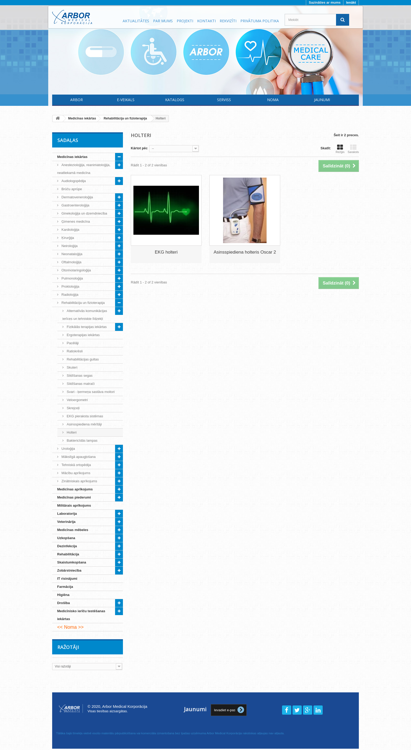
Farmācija (65, 587)
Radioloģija (69, 295)
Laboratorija (67, 514)
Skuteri (71, 367)
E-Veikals (125, 99)
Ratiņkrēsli (74, 351)
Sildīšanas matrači (80, 384)
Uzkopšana (66, 538)
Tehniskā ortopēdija (76, 465)
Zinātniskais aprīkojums (79, 481)
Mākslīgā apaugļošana (78, 457)
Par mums (163, 20)
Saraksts (353, 149)
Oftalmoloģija (71, 262)
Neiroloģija (69, 246)
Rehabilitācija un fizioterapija (83, 303)
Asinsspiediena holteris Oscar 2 (245, 252)
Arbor (76, 99)
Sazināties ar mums (324, 2)
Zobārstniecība (69, 570)
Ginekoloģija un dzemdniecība (84, 213)
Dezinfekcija (67, 546)
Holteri (71, 432)
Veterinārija (66, 522)
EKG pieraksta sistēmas (84, 416)
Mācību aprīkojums (75, 473)
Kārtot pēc (139, 148)
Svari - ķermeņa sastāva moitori (90, 392)
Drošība (63, 603)
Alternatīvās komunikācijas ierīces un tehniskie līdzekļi (84, 315)
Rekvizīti (228, 20)
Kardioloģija (70, 230)
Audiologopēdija (73, 181)
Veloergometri (77, 400)
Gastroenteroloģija (75, 205)
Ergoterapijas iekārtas (83, 335)
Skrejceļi (73, 408)
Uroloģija (68, 449)
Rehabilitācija (68, 554)
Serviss (224, 99)
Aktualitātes (136, 20)
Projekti (185, 20)
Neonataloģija (71, 254)
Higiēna (63, 595)
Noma (273, 99)
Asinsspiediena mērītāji (84, 424)
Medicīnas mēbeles (72, 530)
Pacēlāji (72, 343)
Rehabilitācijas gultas (82, 359)
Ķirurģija (67, 238)
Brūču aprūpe (71, 189)
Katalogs (174, 99)
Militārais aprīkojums (74, 505)
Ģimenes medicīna (75, 221)
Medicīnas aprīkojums (75, 489)
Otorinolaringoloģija (76, 270)
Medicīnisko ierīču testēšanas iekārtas (81, 615)
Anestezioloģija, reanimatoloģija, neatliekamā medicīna (83, 169)
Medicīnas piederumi (74, 497)
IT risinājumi (67, 579)
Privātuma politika (259, 20)
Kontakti (206, 20)
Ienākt (351, 2)
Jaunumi (322, 99)
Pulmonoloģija (72, 278)
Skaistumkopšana (71, 562)
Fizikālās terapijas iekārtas (86, 327)
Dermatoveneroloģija (77, 197)
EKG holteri (166, 252)
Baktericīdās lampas (82, 440)
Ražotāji (68, 647)
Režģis (340, 149)
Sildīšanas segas (79, 375)
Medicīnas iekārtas (72, 157)
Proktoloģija (70, 286)
